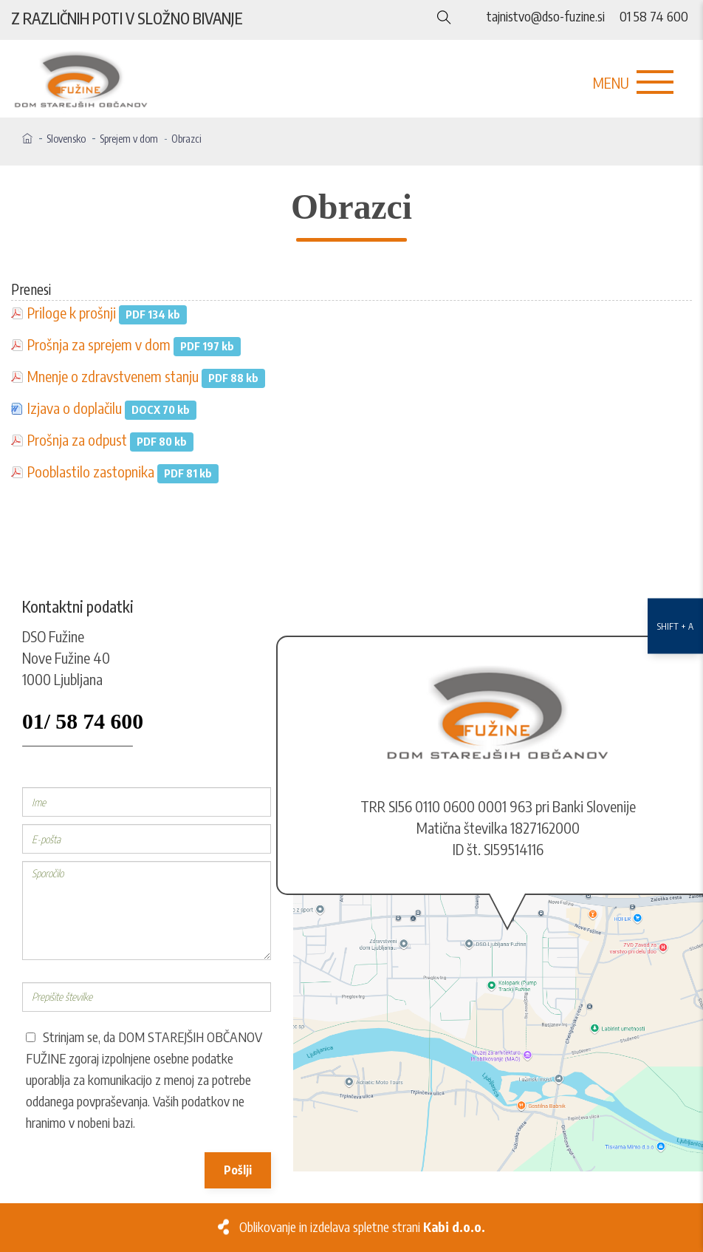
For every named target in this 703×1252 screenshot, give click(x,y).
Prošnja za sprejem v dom (99, 344)
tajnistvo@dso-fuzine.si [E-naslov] (546, 16)
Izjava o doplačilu (74, 408)
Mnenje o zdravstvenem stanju (113, 376)
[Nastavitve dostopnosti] (675, 626)
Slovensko (66, 138)
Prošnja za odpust (77, 440)
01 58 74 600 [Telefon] (654, 16)
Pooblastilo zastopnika (90, 471)
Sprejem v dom (129, 138)
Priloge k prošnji (71, 312)
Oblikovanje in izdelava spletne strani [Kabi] (362, 1227)
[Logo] (88, 80)
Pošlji (238, 1170)
